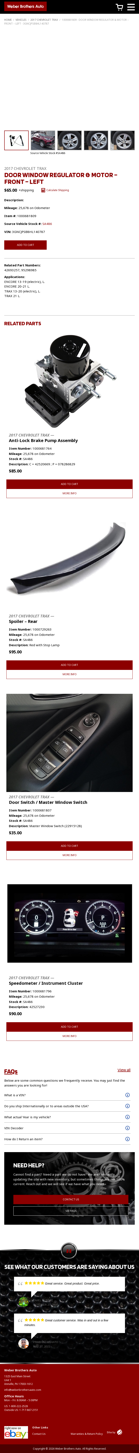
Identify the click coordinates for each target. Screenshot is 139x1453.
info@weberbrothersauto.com (22, 1390)
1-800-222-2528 (18, 1406)
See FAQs (71, 1211)
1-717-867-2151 (28, 1410)
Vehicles (21, 20)
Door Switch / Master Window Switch (48, 799)
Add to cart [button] (69, 484)
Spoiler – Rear (31, 618)
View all (124, 1069)
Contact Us (71, 1199)
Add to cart (25, 245)
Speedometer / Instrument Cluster (46, 980)
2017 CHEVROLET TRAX (44, 20)
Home (8, 20)
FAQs (11, 1071)
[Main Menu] (131, 8)
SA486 (47, 224)
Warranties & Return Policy (87, 1434)
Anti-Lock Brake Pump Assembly (43, 437)
